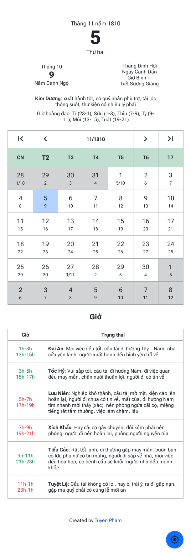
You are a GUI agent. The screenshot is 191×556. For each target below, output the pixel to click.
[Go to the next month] (145, 139)
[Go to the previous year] (20, 139)
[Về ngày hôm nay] (174, 539)
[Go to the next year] (170, 139)
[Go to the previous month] (45, 139)
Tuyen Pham (108, 520)
